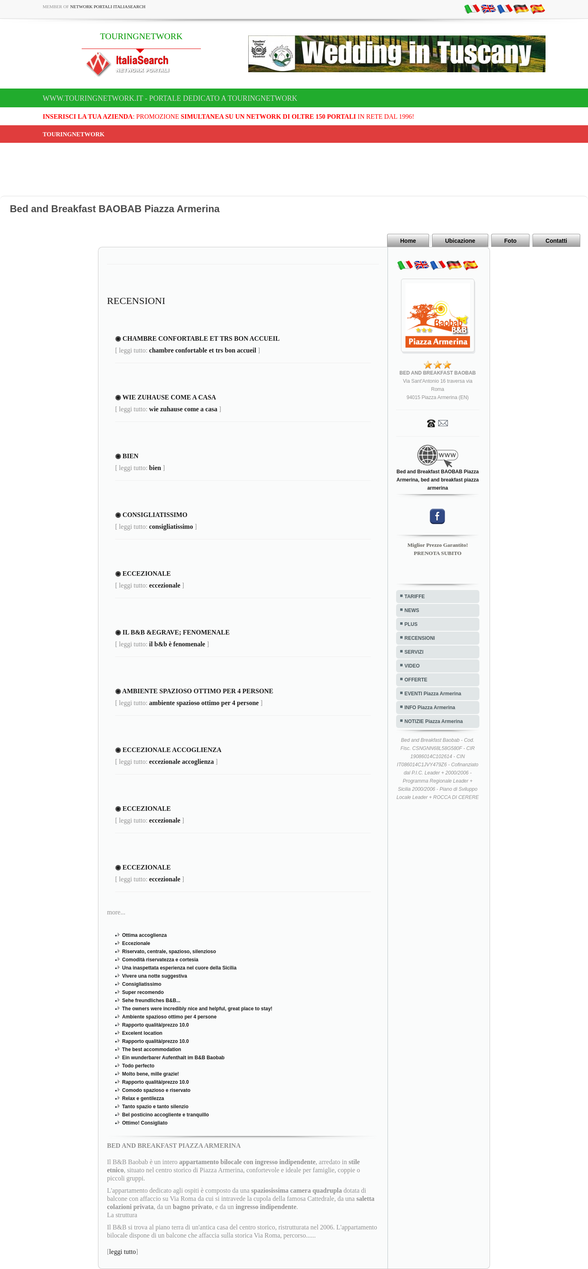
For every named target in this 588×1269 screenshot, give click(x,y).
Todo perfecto (138, 1066)
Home (408, 240)
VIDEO (412, 666)
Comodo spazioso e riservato (156, 1090)
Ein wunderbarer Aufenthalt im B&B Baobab (173, 1057)
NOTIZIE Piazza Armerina (434, 721)
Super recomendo (143, 992)
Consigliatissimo (141, 984)
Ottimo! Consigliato (144, 1123)
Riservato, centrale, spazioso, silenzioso (169, 951)
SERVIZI (414, 652)
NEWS (412, 610)
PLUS (411, 624)
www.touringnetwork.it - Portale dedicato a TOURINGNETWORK (170, 98)
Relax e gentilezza (143, 1098)
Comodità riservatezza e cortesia (160, 960)
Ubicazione (460, 240)
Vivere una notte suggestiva (154, 976)
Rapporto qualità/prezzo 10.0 (155, 1025)
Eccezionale (136, 943)
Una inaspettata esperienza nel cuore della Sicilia (179, 968)
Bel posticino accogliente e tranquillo (165, 1115)
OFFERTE (416, 680)
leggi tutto (122, 1251)
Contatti (556, 240)
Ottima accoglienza (144, 935)
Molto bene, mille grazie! (150, 1074)
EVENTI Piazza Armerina (433, 694)
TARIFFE (415, 596)
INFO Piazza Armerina (430, 707)
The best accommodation (151, 1049)
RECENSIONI (420, 638)
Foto (510, 240)
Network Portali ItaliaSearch (108, 6)
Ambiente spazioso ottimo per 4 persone (169, 1017)
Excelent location (142, 1033)
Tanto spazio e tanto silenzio (155, 1106)
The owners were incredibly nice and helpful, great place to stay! (197, 1009)
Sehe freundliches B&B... (151, 1000)
